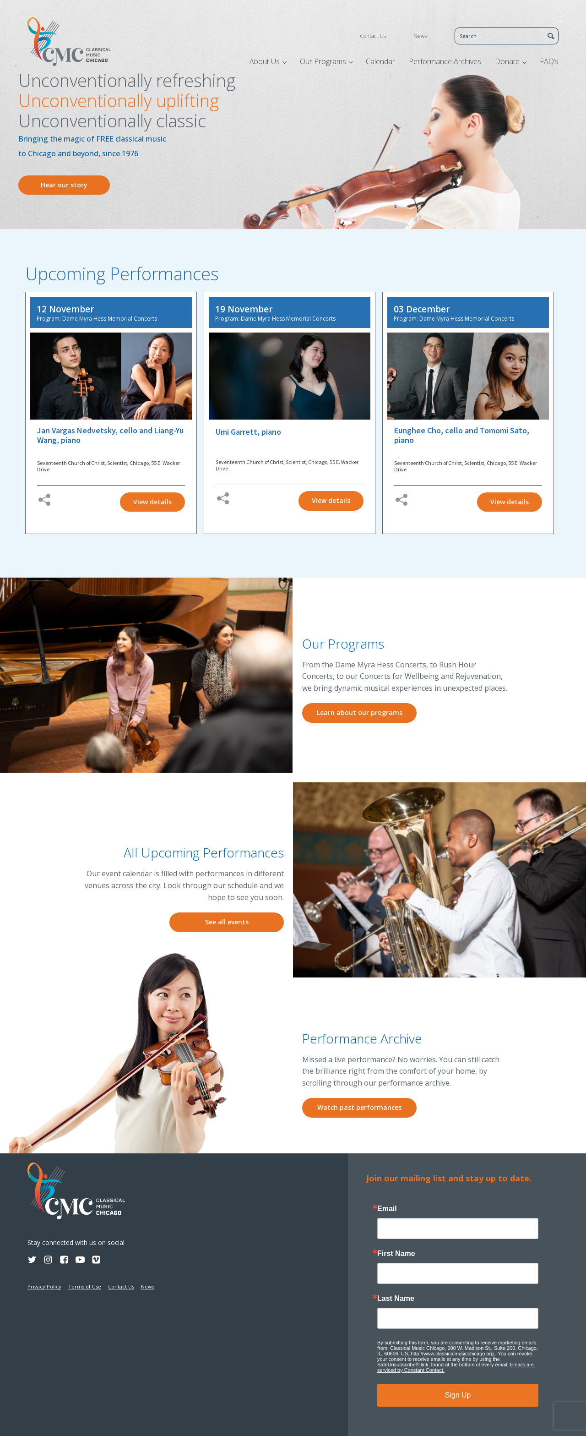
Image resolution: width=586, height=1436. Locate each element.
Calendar (380, 61)
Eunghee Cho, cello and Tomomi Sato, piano (461, 435)
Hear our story (64, 184)
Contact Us (373, 36)
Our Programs (323, 61)
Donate (507, 61)
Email (387, 1208)
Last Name (395, 1298)
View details (152, 501)
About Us (265, 61)
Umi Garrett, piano (248, 432)
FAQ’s (549, 61)
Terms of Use (84, 1286)
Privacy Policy (44, 1286)
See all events (227, 921)
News (420, 36)
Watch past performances (359, 1107)
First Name (396, 1253)
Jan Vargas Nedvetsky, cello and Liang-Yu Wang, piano (110, 435)
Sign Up (458, 1395)
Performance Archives (445, 61)
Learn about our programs (359, 712)
